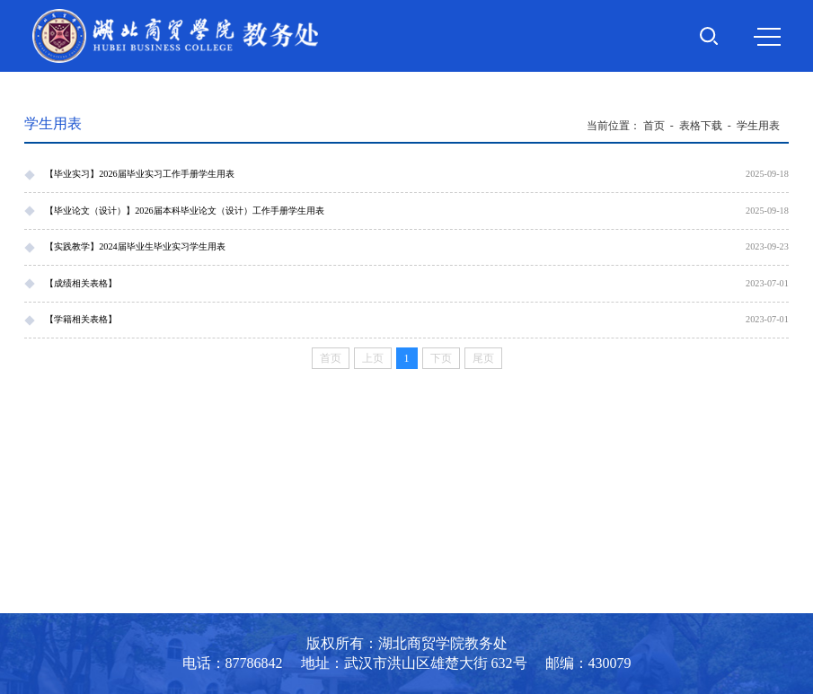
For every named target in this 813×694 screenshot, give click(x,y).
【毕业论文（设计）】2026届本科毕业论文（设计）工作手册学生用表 (184, 210)
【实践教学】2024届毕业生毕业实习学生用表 (135, 246)
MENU (767, 37)
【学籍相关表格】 (81, 319)
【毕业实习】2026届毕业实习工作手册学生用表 (139, 174)
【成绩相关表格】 (81, 283)
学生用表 (758, 125)
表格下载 (700, 125)
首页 (654, 125)
